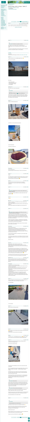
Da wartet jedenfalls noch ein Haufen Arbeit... (15, 402)
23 (23, 21)
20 (19, 21)
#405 (27, 168)
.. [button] (17, 93)
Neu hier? (2, 7)
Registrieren (3, 6)
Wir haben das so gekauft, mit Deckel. (16, 44)
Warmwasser (3, 20)
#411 (27, 208)
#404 (27, 100)
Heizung (2, 18)
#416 (27, 278)
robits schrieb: (11, 190)
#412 (27, 226)
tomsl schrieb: (11, 90)
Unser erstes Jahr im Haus (23, 54)
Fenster (2, 11)
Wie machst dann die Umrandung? (15, 388)
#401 (27, 40)
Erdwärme (2, 19)
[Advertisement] (18, 15)
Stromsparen (3, 21)
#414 (27, 257)
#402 (27, 56)
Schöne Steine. (13, 381)
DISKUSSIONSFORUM (4, 5)
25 (26, 21)
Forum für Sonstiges (11, 4)
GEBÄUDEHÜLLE (3, 9)
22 (22, 21)
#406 (27, 173)
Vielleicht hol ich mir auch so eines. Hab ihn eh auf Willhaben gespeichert (18, 190)
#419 (27, 335)
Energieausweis (3, 15)
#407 (27, 180)
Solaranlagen (3, 22)
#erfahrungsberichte (10, 7)
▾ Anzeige (9, 52)
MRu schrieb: (10, 212)
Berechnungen (3, 25)
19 (17, 21)
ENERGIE (2, 17)
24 (25, 21)
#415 (27, 263)
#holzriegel (17, 7)
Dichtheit (2, 13)
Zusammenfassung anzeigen (12, 9)
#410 (27, 200)
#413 (27, 242)
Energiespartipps (3, 24)
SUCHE (2, 28)
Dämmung (2, 12)
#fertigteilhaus (14, 7)
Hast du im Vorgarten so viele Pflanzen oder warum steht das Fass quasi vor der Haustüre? (17, 212)
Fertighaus (2, 10)
